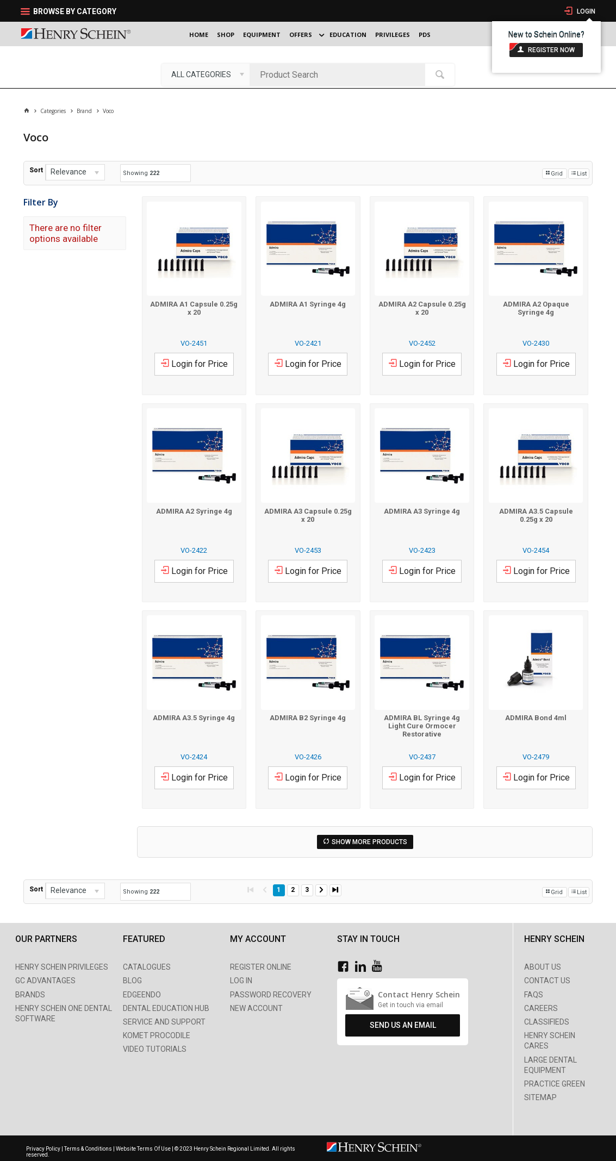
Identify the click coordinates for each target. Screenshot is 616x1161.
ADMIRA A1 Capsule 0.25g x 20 (194, 308)
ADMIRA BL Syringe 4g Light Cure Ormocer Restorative (422, 726)
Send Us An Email (403, 1025)
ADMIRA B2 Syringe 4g (308, 718)
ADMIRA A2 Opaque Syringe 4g (536, 308)
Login (585, 11)
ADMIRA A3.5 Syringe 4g (194, 718)
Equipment (262, 34)
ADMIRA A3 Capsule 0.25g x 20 (308, 515)
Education (347, 34)
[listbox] (205, 74)
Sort (36, 170)
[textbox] (340, 74)
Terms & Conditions (88, 1149)
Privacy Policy (43, 1149)
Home (198, 34)
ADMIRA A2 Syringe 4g (194, 511)
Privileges (392, 34)
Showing (141, 173)
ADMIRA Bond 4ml (536, 718)
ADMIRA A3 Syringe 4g (422, 511)
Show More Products (369, 842)
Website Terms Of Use (143, 1149)
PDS (425, 34)
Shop (225, 34)
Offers (300, 34)
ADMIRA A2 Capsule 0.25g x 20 (422, 308)
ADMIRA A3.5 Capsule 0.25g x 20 (536, 515)
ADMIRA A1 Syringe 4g (308, 304)
